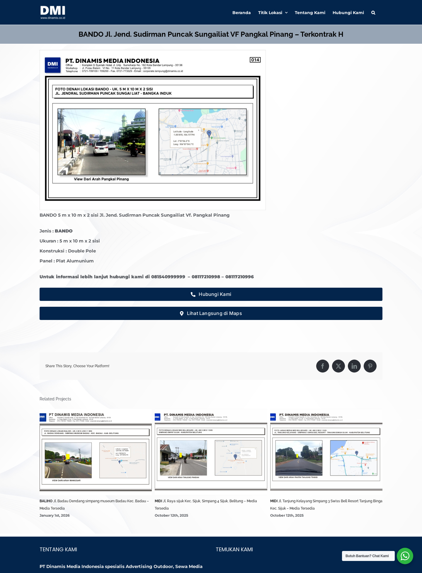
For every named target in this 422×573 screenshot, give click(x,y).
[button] (373, 12)
